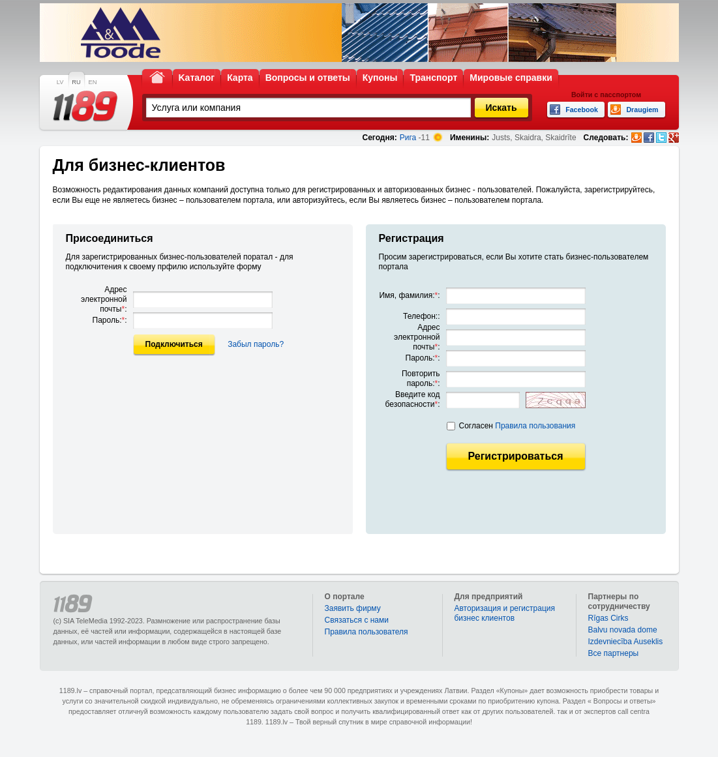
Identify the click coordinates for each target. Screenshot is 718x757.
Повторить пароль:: (421, 378)
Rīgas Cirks (608, 618)
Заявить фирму (353, 608)
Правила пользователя (366, 631)
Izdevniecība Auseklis (625, 641)
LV (60, 82)
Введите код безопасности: (412, 399)
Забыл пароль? (256, 344)
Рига (408, 137)
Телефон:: (421, 316)
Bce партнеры (613, 653)
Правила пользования (535, 425)
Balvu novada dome (622, 629)
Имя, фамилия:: (409, 295)
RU (76, 82)
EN (93, 82)
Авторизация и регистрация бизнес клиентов (505, 613)
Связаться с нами (357, 620)
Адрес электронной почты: (104, 299)
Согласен (517, 425)
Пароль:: (110, 320)
